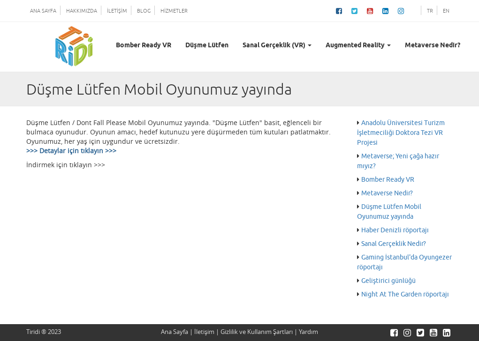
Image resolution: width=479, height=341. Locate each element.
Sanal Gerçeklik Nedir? (393, 244)
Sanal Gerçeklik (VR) (277, 45)
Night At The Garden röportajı (405, 294)
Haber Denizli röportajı (395, 230)
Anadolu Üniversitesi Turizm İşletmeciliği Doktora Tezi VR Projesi (401, 133)
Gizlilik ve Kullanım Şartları (256, 332)
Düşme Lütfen (206, 45)
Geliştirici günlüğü (388, 281)
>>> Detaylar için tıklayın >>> (71, 150)
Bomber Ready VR (143, 45)
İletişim (204, 332)
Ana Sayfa (174, 332)
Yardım (308, 332)
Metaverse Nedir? (432, 45)
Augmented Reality (358, 45)
